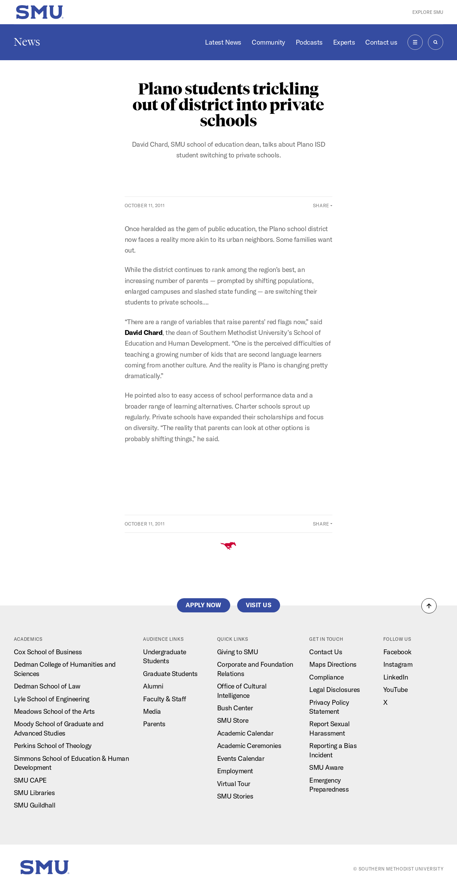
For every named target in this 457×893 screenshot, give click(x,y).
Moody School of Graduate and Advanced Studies (59, 728)
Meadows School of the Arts (54, 711)
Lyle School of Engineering (51, 698)
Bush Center (235, 707)
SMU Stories (235, 796)
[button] (429, 605)
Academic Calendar (245, 733)
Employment (235, 770)
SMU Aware (326, 767)
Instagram (398, 664)
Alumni (153, 686)
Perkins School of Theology (53, 745)
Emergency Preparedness (329, 784)
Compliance (326, 677)
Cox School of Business (48, 651)
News (27, 42)
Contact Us (325, 651)
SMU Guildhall (34, 805)
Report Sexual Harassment (329, 728)
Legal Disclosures (334, 689)
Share (321, 205)
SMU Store (233, 720)
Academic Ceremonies (249, 745)
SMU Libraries (34, 792)
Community (268, 42)
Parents (154, 723)
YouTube (395, 689)
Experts (344, 42)
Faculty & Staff (164, 698)
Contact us (381, 42)
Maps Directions (333, 664)
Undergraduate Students (164, 656)
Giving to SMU (237, 651)
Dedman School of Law (47, 686)
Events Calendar (241, 758)
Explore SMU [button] (427, 12)
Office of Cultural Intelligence (242, 690)
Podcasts (309, 42)
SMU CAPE (30, 780)
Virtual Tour (233, 783)
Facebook (397, 651)
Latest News (223, 42)
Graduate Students (170, 673)
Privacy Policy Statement (329, 707)
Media (152, 711)
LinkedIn (395, 677)
